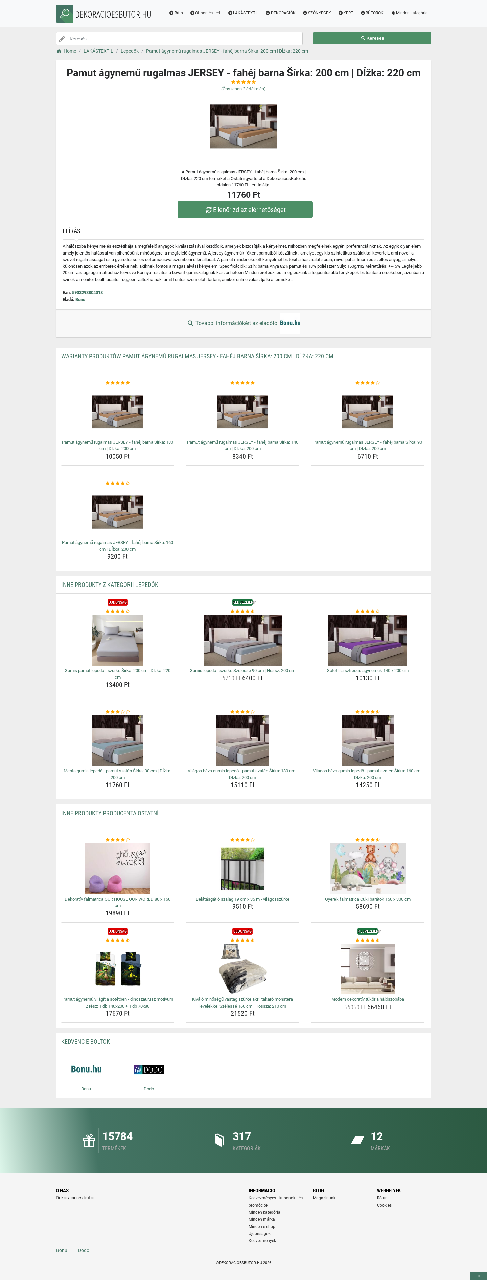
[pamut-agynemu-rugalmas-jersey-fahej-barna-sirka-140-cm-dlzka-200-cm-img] (242, 412)
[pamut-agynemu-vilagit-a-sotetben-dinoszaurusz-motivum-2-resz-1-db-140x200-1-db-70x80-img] (118, 969)
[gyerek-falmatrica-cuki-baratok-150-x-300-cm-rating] (367, 840)
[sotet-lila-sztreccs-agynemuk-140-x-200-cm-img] (367, 640)
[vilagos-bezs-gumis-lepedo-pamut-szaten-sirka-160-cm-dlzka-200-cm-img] (367, 740)
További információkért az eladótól (243, 323)
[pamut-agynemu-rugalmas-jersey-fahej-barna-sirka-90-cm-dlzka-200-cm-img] (367, 412)
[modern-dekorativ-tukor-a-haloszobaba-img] (367, 969)
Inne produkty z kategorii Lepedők (109, 584)
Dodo (83, 1250)
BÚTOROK (372, 12)
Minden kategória (409, 12)
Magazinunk (324, 1198)
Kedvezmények (262, 1240)
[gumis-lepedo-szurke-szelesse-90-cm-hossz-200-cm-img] (242, 640)
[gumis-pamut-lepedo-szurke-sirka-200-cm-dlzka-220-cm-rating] (118, 611)
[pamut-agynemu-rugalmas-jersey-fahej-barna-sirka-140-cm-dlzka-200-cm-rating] (242, 383)
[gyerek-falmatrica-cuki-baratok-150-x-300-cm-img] (367, 868)
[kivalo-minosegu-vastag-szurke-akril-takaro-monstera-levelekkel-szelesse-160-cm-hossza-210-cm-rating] (242, 940)
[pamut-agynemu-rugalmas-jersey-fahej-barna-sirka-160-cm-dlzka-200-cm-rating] (118, 483)
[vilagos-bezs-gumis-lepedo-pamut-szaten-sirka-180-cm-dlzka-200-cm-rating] (242, 712)
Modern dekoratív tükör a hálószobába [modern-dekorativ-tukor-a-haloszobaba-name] (367, 999)
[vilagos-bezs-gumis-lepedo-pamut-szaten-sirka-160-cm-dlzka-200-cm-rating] (367, 712)
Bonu (80, 299)
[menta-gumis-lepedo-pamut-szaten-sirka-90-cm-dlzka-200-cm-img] (118, 740)
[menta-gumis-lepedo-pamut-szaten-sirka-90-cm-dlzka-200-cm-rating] (118, 712)
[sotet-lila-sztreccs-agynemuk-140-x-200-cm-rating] (367, 611)
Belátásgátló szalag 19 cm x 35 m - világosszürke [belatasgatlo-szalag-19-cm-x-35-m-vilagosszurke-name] (242, 899)
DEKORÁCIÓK (280, 12)
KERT (345, 12)
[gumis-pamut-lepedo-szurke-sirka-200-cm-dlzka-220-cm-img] (118, 640)
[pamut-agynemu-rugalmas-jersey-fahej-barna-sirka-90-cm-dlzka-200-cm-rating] (367, 383)
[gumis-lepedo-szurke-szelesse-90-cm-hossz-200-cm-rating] (242, 611)
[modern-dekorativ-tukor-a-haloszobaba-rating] (367, 940)
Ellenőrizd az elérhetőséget (245, 209)
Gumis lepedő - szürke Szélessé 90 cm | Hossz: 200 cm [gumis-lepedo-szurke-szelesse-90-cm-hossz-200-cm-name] (242, 670)
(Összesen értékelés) (243, 88)
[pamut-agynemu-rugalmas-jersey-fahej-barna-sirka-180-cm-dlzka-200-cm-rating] (118, 383)
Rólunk (383, 1198)
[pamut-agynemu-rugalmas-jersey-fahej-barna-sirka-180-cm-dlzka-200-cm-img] (118, 412)
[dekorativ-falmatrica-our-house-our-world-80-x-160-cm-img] (118, 868)
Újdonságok (260, 1233)
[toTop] (478, 1276)
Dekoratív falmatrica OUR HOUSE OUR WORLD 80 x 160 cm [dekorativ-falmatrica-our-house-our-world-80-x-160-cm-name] (117, 902)
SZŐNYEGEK (316, 12)
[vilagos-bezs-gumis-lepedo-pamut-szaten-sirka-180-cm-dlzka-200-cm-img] (242, 740)
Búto (176, 12)
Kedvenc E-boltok (85, 1041)
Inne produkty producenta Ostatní (110, 813)
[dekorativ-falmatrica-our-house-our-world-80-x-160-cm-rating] (118, 840)
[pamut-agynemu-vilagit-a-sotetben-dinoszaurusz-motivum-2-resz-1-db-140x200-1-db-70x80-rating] (118, 940)
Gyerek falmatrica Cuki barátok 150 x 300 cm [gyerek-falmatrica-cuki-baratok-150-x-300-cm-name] (368, 899)
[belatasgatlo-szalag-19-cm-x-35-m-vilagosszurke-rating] (242, 840)
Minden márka (262, 1219)
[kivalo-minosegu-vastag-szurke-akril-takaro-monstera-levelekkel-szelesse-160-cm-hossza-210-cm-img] (242, 969)
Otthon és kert (205, 12)
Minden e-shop (262, 1226)
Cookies (384, 1205)
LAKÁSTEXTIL (242, 12)
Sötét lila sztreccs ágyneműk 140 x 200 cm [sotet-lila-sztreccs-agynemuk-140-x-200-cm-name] (368, 670)
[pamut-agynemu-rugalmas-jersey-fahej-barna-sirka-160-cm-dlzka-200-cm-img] (118, 512)
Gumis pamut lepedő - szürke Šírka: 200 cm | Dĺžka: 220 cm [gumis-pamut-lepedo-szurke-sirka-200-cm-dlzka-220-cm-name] (117, 674)
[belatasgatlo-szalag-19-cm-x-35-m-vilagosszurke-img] (242, 868)
